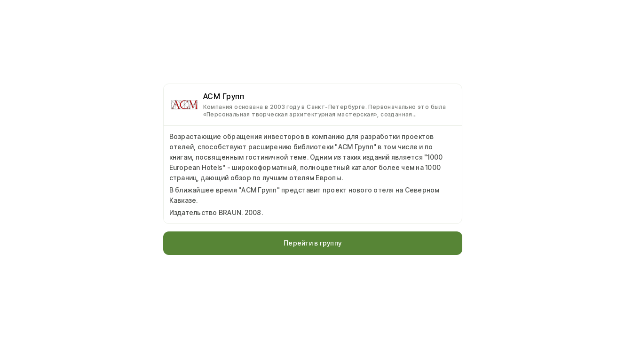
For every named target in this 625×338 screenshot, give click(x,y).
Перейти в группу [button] (312, 243)
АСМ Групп (224, 96)
